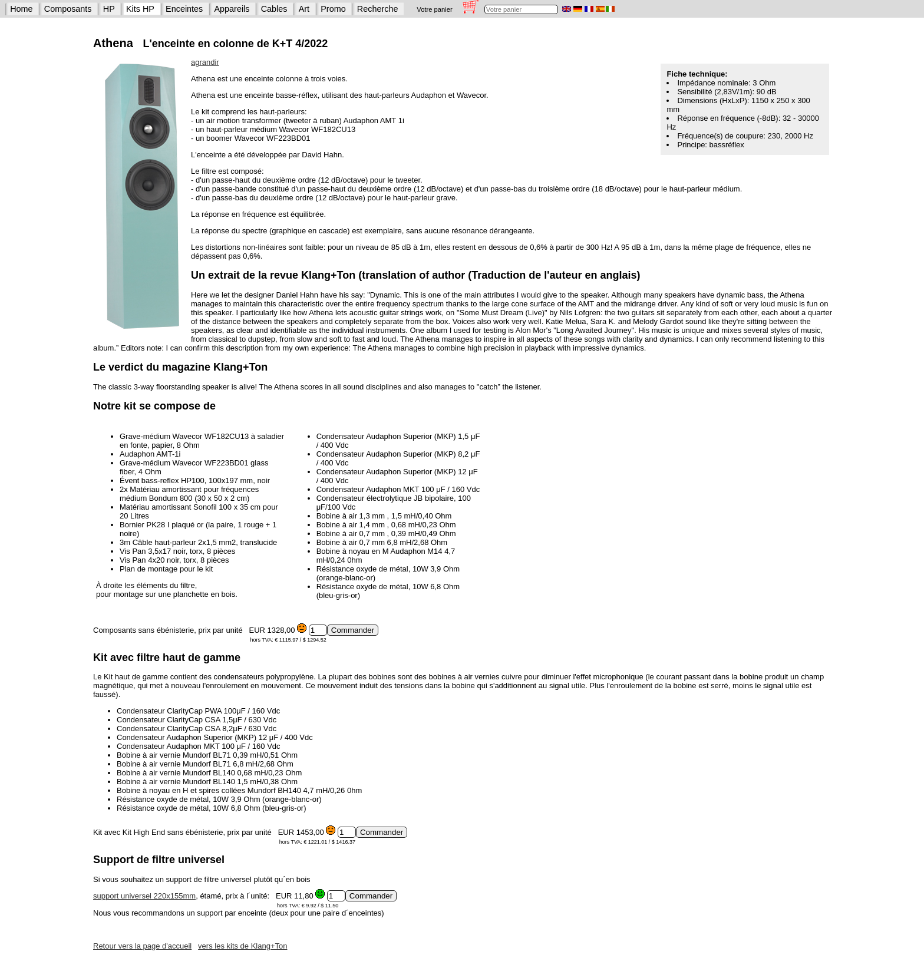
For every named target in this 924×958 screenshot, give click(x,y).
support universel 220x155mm (144, 895)
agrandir (205, 62)
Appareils (232, 9)
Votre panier (434, 9)
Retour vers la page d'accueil (142, 946)
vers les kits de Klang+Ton (242, 946)
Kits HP (140, 9)
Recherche (377, 9)
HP (109, 9)
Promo (333, 9)
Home (21, 9)
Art (304, 9)
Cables (274, 9)
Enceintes (184, 9)
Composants (68, 9)
